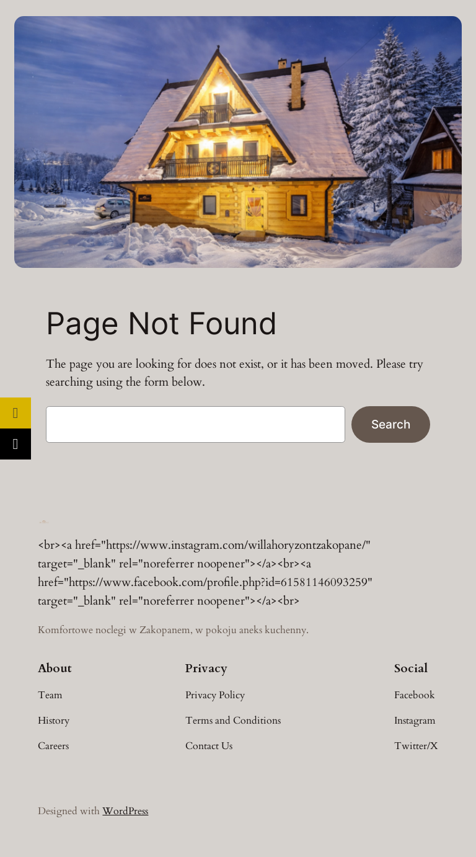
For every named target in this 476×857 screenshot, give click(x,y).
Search (390, 424)
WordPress (125, 811)
